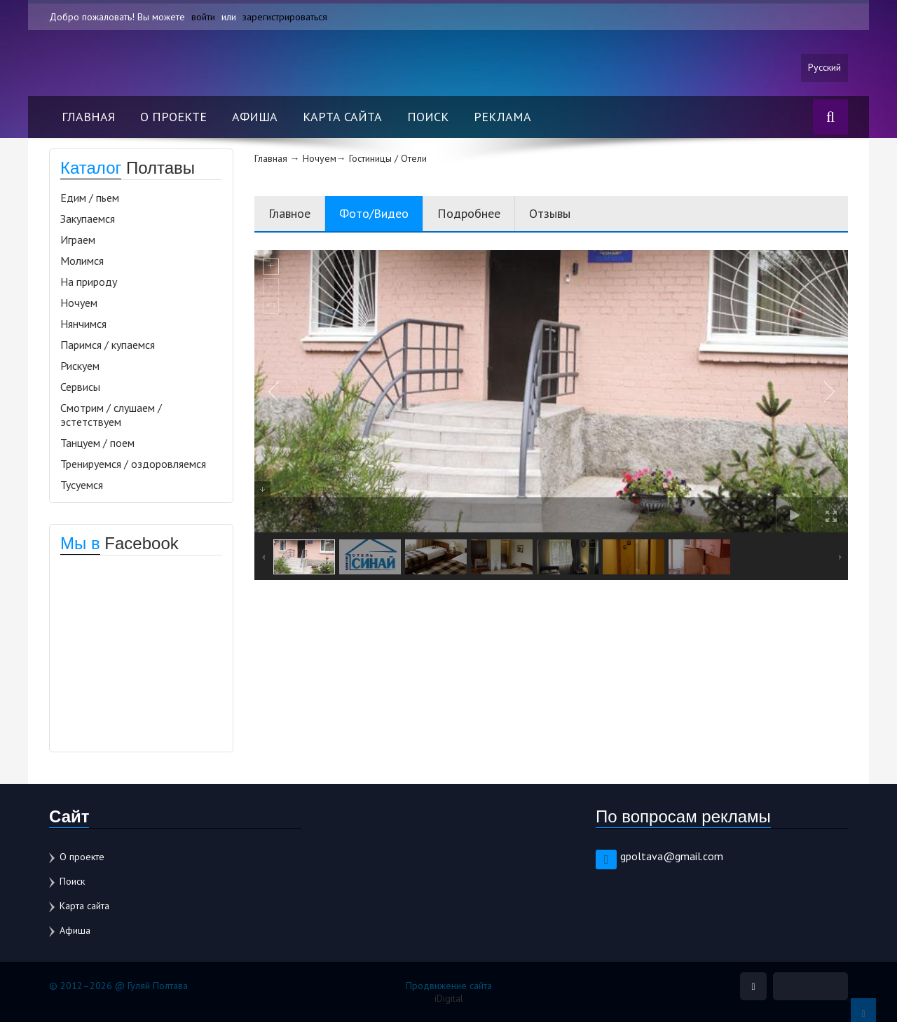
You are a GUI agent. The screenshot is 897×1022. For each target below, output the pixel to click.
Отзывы (549, 213)
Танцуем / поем (97, 443)
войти (203, 17)
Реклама (502, 117)
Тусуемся (81, 485)
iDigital (448, 998)
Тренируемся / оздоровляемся (133, 464)
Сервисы (80, 387)
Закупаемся (87, 219)
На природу (88, 282)
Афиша (255, 117)
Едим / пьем (89, 198)
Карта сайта (342, 117)
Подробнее (468, 213)
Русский (824, 68)
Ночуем (78, 303)
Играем (77, 240)
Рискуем (80, 366)
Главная (88, 117)
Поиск (427, 117)
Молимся (82, 261)
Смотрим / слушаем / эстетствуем (111, 415)
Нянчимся (83, 324)
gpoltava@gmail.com (671, 856)
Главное (289, 213)
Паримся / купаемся (107, 345)
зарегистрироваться (284, 17)
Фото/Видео (374, 213)
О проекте (173, 117)
